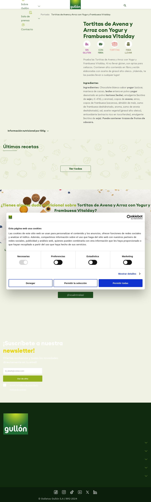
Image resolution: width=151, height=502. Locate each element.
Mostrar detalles (127, 273)
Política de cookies (18, 389)
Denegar (30, 283)
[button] (125, 5)
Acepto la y (24, 387)
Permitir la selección (75, 283)
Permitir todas (120, 283)
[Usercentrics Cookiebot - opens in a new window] (129, 217)
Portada (45, 14)
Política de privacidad (27, 385)
